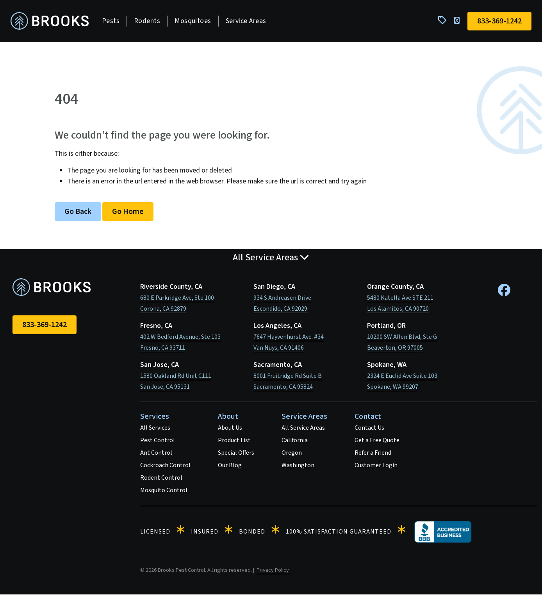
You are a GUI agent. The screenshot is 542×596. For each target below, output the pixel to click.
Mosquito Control (163, 491)
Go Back (77, 213)
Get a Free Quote (377, 442)
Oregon (292, 454)
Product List (234, 442)
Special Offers (236, 454)
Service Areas (248, 22)
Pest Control (157, 442)
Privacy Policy (273, 572)
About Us (230, 429)
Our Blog (230, 467)
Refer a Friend (373, 454)
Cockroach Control (165, 467)
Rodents (149, 22)
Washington (298, 467)
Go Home (128, 213)
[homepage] (51, 22)
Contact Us (369, 429)
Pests (112, 22)
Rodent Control (161, 479)
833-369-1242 (44, 326)
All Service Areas (303, 429)
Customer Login (376, 467)
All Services (155, 429)
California (295, 442)
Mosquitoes (195, 22)
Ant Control (156, 454)
